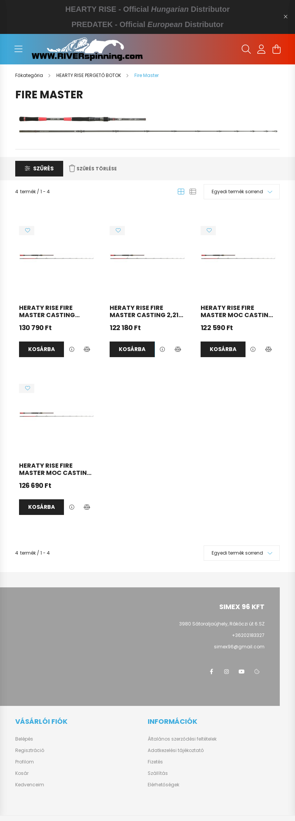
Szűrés (43, 168)
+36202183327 (248, 635)
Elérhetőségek (163, 784)
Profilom (24, 762)
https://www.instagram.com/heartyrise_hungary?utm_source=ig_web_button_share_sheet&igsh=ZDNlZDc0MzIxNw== (226, 671)
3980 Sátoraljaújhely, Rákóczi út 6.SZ (222, 624)
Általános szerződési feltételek (182, 739)
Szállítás (158, 773)
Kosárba (41, 349)
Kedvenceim (29, 784)
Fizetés (155, 762)
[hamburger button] (18, 49)
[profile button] (261, 49)
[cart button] (276, 49)
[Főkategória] (29, 75)
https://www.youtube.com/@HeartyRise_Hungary (241, 671)
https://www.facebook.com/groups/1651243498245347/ (211, 671)
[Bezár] (285, 16)
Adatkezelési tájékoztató (176, 750)
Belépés (24, 739)
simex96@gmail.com (239, 646)
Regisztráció (29, 750)
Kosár (22, 773)
